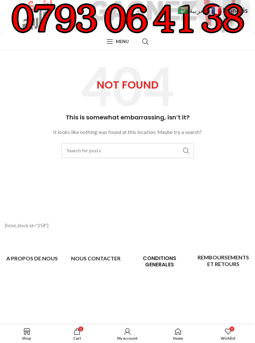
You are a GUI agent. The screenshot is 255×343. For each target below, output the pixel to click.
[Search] (145, 41)
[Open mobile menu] (117, 41)
